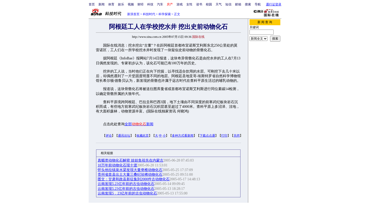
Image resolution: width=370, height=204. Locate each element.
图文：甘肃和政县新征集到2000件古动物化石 (134, 179)
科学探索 (165, 14)
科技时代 (149, 14)
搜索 (248, 4)
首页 (92, 4)
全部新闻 (139, 124)
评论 (109, 135)
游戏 (180, 4)
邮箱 (238, 4)
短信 (228, 4)
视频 (131, 4)
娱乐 (121, 4)
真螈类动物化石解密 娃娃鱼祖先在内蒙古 (130, 160)
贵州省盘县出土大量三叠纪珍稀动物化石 (130, 174)
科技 (150, 4)
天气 (219, 4)
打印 (224, 135)
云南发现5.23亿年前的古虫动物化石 (126, 184)
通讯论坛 (124, 135)
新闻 (101, 4)
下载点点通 (207, 135)
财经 (140, 4)
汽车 (160, 4)
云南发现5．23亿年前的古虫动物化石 (127, 193)
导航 (258, 4)
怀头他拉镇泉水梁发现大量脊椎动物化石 (130, 170)
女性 (189, 4)
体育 (111, 4)
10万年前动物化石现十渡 (117, 165)
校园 (209, 4)
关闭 (237, 135)
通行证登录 (273, 4)
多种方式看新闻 (182, 135)
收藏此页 (142, 135)
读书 (199, 4)
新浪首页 (133, 14)
